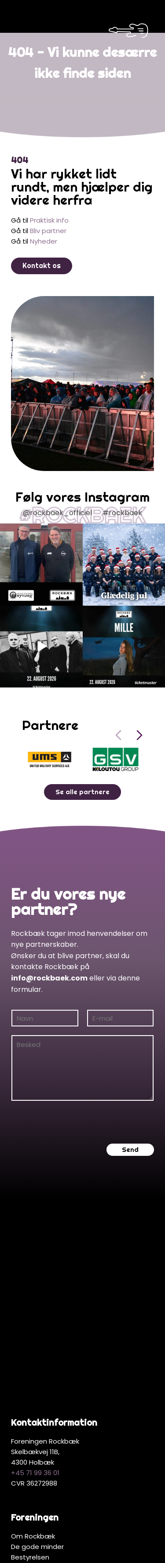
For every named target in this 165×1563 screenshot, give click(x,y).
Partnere (25, 1441)
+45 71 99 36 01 (35, 1293)
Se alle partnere (82, 785)
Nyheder (43, 234)
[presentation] (78, 1116)
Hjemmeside (131, 1540)
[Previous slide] (118, 728)
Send (130, 1143)
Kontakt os (41, 259)
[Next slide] (139, 728)
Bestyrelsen (30, 1377)
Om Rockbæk (33, 1356)
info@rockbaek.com (49, 971)
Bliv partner (48, 224)
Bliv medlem (31, 1388)
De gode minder (37, 1367)
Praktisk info (49, 213)
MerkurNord (87, 1551)
